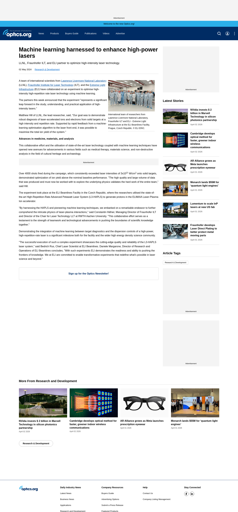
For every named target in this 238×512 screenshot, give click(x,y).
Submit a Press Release (112, 505)
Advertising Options (110, 499)
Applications (65, 505)
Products (54, 33)
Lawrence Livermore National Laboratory (83, 80)
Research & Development (47, 69)
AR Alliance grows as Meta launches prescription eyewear (203, 164)
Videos (106, 33)
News (41, 33)
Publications (91, 33)
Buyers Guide (71, 33)
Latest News (66, 493)
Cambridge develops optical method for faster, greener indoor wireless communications (203, 140)
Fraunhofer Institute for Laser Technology (50, 85)
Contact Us (148, 493)
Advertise (120, 33)
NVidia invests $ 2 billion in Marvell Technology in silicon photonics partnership (40, 424)
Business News (67, 499)
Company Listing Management (156, 499)
